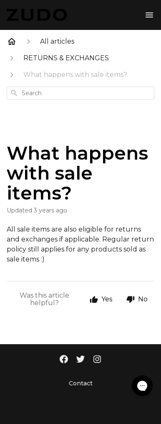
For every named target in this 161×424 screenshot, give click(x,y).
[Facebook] (64, 360)
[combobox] (80, 93)
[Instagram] (97, 360)
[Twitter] (80, 360)
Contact (81, 383)
